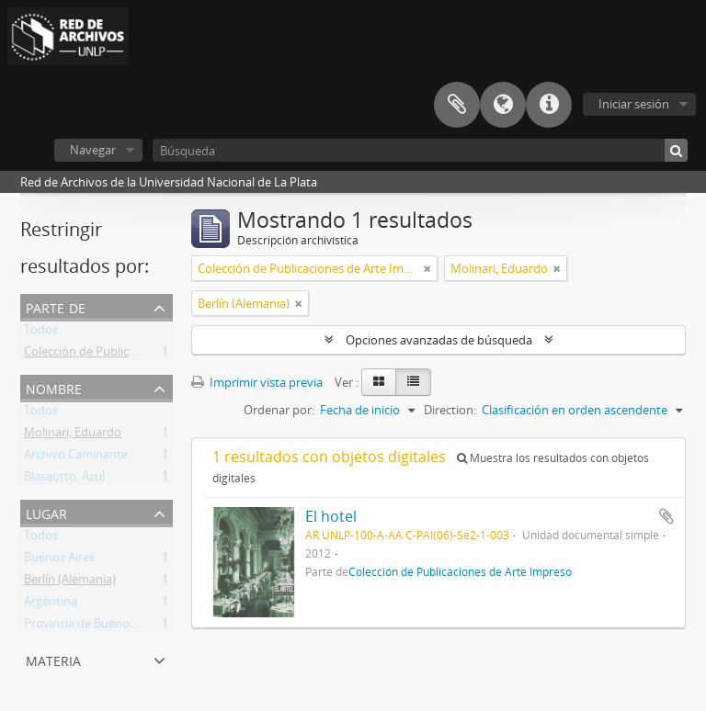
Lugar (46, 512)
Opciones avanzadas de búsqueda (439, 340)
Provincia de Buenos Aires (94, 626)
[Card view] (378, 382)
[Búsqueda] (420, 150)
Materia (53, 659)
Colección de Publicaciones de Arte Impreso (142, 354)
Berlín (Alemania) (70, 582)
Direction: (450, 409)
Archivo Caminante (76, 457)
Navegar (93, 149)
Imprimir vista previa (257, 382)
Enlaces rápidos (549, 105)
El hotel (331, 516)
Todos (41, 332)
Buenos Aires (59, 560)
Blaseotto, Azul (64, 479)
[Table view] (413, 382)
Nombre (54, 387)
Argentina (50, 604)
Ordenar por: (279, 409)
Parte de (55, 306)
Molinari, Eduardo (72, 435)
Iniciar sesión (633, 104)
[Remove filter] (427, 268)
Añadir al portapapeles (666, 516)
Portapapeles (457, 105)
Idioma (503, 105)
